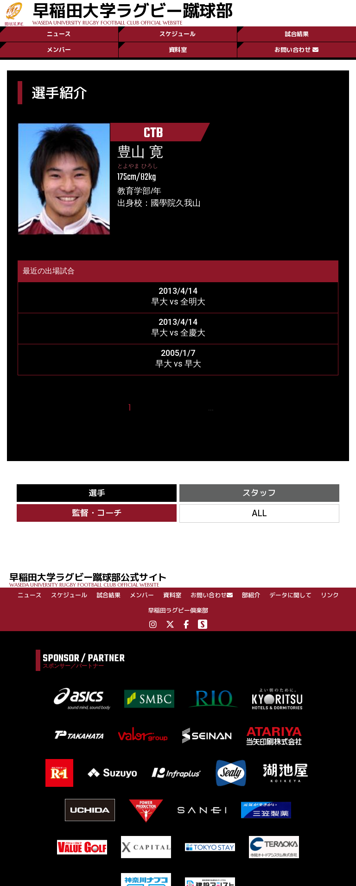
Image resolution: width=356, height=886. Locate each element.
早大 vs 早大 (178, 363)
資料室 (178, 49)
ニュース (59, 34)
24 (224, 408)
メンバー (59, 49)
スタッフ (259, 493)
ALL (259, 513)
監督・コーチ (97, 513)
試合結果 (297, 34)
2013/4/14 (178, 291)
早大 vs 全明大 (178, 301)
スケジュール (177, 34)
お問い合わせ (296, 49)
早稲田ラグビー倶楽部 (178, 610)
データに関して (290, 595)
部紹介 (251, 595)
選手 (97, 493)
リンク (330, 595)
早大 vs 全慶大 (178, 332)
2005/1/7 (178, 353)
